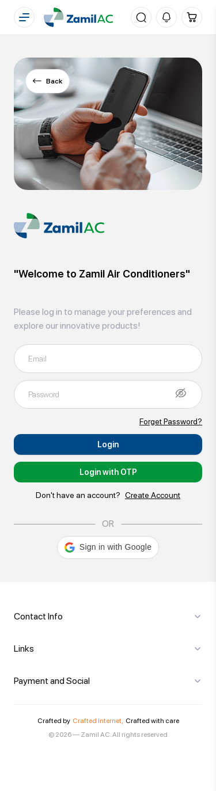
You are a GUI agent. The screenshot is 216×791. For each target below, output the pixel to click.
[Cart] (191, 17)
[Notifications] (166, 17)
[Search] (141, 17)
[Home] (78, 17)
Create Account (152, 495)
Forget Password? (170, 421)
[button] (108, 547)
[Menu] (24, 17)
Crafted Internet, (98, 721)
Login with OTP (108, 472)
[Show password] (180, 392)
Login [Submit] (108, 444)
